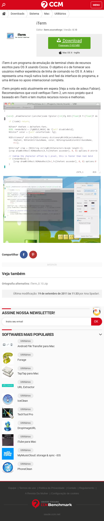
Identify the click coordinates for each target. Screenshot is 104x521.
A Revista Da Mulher (36, 493)
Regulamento (86, 488)
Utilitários (60, 13)
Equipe (12, 488)
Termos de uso (27, 488)
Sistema (34, 13)
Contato (71, 488)
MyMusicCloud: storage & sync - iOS (39, 455)
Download (69, 42)
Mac (46, 13)
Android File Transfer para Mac (36, 346)
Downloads (17, 13)
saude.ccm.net (52, 514)
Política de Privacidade (51, 488)
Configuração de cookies (65, 493)
